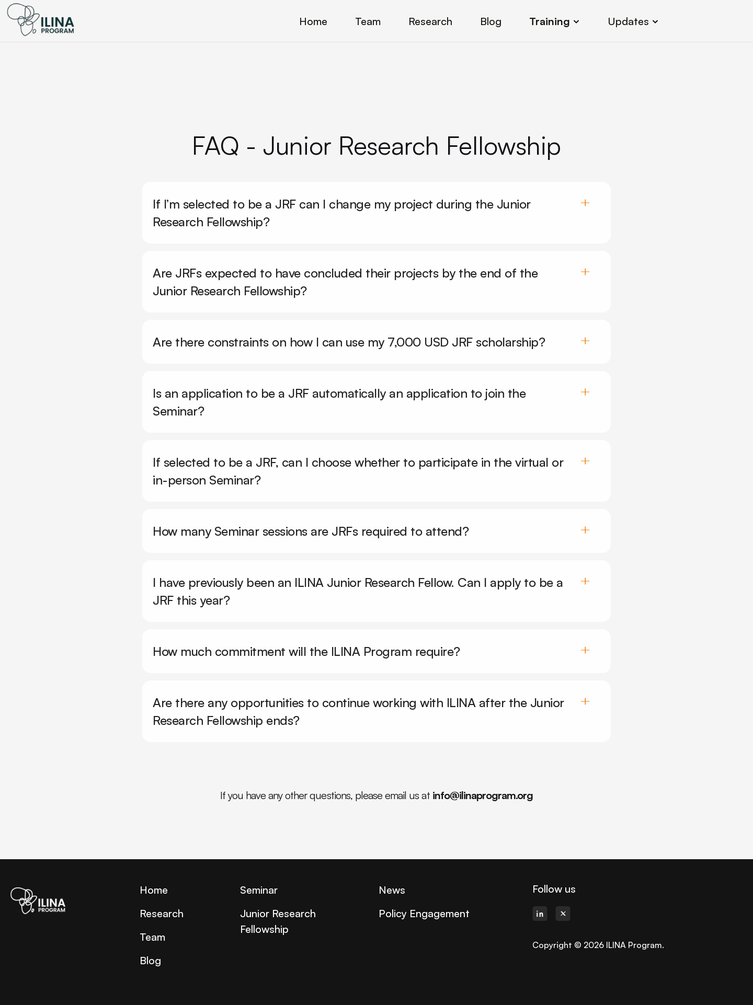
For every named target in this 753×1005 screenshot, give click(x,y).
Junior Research (278, 913)
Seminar (259, 889)
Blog (150, 960)
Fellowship (264, 928)
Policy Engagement (424, 913)
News (392, 889)
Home (154, 889)
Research (162, 913)
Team (152, 936)
